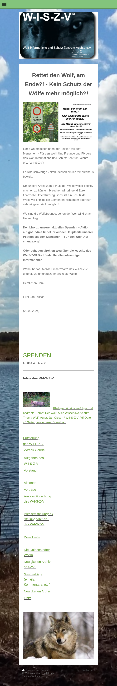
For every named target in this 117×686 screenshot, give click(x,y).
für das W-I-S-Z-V (34, 362)
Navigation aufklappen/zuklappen (58, 4)
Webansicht (89, 670)
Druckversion (30, 670)
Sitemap (45, 670)
